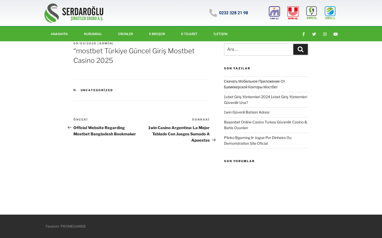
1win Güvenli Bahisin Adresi (246, 112)
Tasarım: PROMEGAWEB (65, 226)
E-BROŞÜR (157, 34)
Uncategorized (97, 90)
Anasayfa (59, 34)
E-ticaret (189, 34)
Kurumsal (93, 34)
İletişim (220, 34)
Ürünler (125, 34)
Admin (105, 43)
